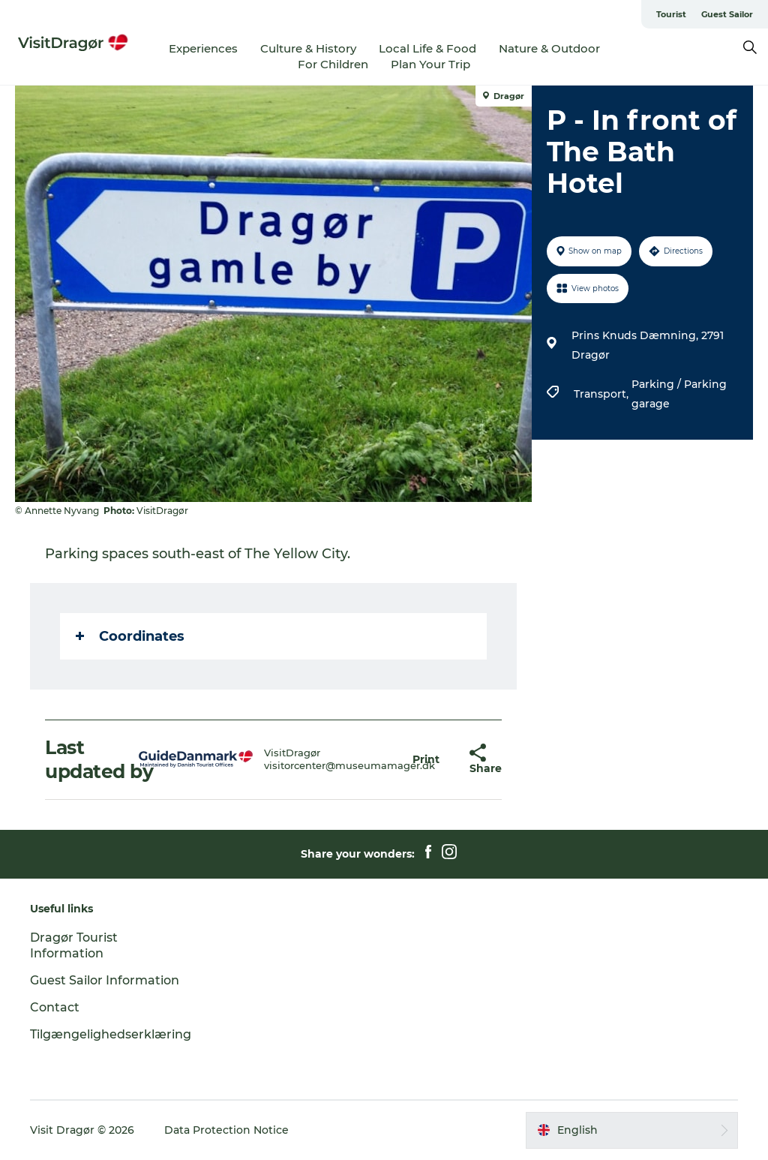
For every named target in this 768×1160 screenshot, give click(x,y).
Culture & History (308, 48)
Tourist (671, 14)
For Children (333, 64)
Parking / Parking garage (679, 393)
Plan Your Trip (430, 64)
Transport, (603, 394)
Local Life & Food (427, 48)
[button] (426, 760)
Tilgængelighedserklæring (110, 1034)
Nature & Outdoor (549, 48)
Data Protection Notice (226, 1130)
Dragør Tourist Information (74, 945)
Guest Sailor (727, 14)
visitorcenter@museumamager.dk (349, 765)
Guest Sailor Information (104, 980)
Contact (55, 1007)
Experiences (203, 48)
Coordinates (130, 636)
